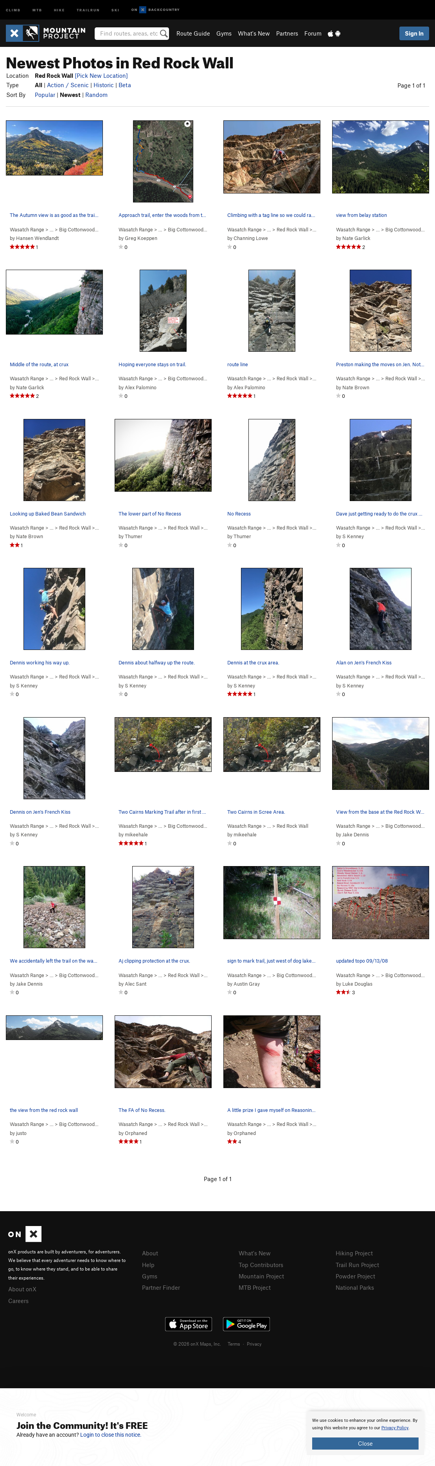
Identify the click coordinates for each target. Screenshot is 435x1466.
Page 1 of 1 (411, 85)
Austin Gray (247, 984)
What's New (254, 33)
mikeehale (136, 834)
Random (96, 94)
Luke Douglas (357, 984)
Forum (313, 33)
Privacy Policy (394, 1427)
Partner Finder (161, 1287)
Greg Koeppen (141, 238)
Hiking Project (354, 1253)
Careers (18, 1300)
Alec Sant (135, 984)
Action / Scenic (68, 84)
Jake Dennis (355, 834)
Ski (115, 9)
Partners (287, 33)
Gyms (224, 33)
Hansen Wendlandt (37, 238)
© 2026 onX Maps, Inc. (197, 1343)
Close (365, 1443)
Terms (234, 1343)
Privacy (254, 1343)
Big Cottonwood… (79, 229)
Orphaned (136, 1133)
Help (148, 1264)
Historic (103, 84)
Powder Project (355, 1276)
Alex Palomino (140, 387)
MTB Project (255, 1287)
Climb (13, 9)
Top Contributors (261, 1264)
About (150, 1253)
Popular (45, 94)
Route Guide (193, 33)
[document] (365, 1433)
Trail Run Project (357, 1264)
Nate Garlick (356, 238)
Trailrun (88, 9)
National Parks (355, 1287)
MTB (37, 9)
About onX (22, 1288)
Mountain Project (261, 1276)
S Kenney (353, 536)
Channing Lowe (251, 238)
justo (21, 1133)
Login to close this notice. (111, 1435)
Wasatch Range (27, 229)
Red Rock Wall (292, 229)
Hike (59, 9)
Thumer (133, 536)
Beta (125, 84)
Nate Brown (355, 387)
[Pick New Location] (101, 75)
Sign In (414, 33)
